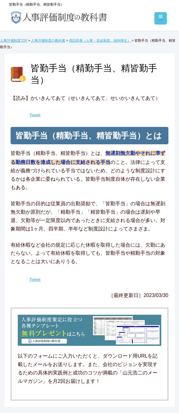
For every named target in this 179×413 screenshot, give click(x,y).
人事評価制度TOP (13, 40)
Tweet (34, 115)
